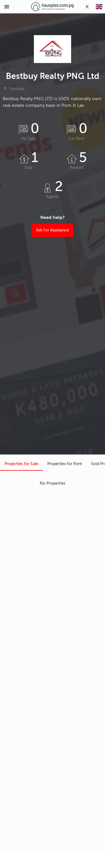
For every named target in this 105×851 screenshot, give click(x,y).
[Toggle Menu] (6, 6)
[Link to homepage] (52, 6)
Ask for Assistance (52, 230)
